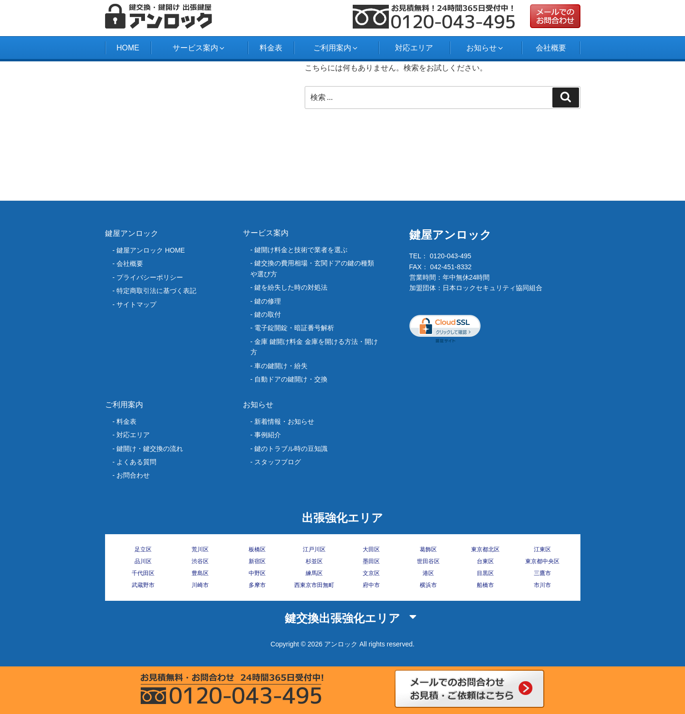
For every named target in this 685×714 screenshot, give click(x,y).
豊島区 (200, 573)
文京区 (371, 573)
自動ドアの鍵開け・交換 (291, 379)
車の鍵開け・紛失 (281, 366)
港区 (428, 573)
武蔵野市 (143, 585)
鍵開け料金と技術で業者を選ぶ (300, 250)
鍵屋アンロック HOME (150, 250)
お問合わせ (133, 475)
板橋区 (257, 549)
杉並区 (314, 561)
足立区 (143, 549)
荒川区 (200, 549)
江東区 (542, 549)
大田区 (371, 549)
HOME (127, 48)
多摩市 (257, 585)
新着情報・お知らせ (284, 421)
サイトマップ (136, 304)
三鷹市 (542, 573)
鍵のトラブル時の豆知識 (291, 448)
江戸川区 (314, 549)
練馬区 (314, 573)
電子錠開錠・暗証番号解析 (294, 328)
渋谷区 (200, 561)
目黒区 (485, 573)
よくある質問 (136, 462)
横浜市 (428, 585)
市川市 (542, 585)
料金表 (271, 48)
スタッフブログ (277, 462)
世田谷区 (428, 561)
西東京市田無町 (314, 585)
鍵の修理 (267, 301)
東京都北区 (485, 549)
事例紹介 (267, 435)
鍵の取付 (267, 314)
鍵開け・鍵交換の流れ (149, 448)
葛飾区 (428, 549)
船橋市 (485, 585)
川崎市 (200, 585)
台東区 (485, 561)
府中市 (371, 585)
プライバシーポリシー (149, 277)
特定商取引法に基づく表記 (156, 290)
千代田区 (143, 573)
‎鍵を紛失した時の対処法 (291, 287)
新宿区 (257, 561)
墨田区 (371, 561)
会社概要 (551, 48)
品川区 (143, 561)
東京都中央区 (542, 561)
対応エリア (414, 48)
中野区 (257, 573)
